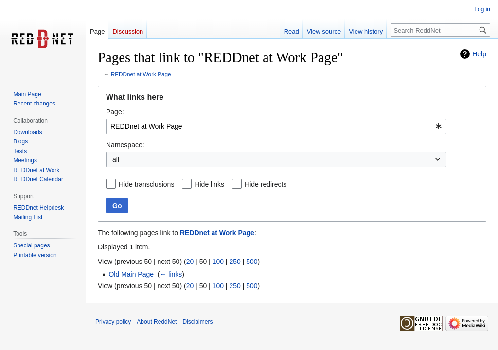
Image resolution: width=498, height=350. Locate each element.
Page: (115, 112)
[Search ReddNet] (440, 30)
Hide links (209, 184)
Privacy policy (113, 321)
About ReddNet (157, 321)
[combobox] (276, 126)
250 (234, 261)
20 (190, 261)
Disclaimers (197, 321)
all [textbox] (115, 159)
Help (479, 54)
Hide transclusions (146, 184)
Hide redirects (265, 184)
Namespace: (125, 145)
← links (171, 274)
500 (251, 261)
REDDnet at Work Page (141, 74)
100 (218, 261)
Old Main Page (131, 274)
